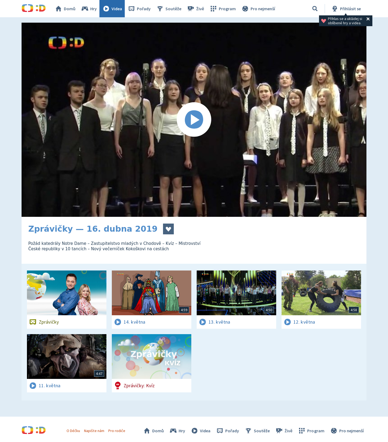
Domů (64, 9)
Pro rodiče (116, 430)
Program (222, 9)
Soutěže (168, 9)
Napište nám (94, 430)
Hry (89, 9)
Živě (195, 9)
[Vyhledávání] (315, 8)
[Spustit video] (194, 120)
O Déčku (73, 430)
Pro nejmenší (258, 9)
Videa (112, 9)
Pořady (139, 9)
